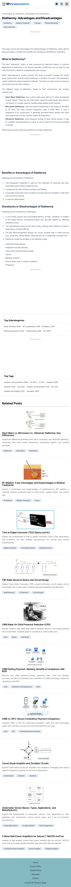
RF (15, 4)
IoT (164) (47, 331)
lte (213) (54, 387)
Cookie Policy (35, 870)
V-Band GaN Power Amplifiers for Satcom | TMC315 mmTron (33, 836)
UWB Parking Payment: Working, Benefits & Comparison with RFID (33, 670)
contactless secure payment (30, 731)
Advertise (35, 874)
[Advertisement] (35, 39)
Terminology (7, 14)
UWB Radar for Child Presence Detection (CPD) (26, 624)
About (35, 862)
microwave (33, 451)
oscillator (33, 776)
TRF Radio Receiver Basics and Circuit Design (25, 580)
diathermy (7, 23)
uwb (5, 637)
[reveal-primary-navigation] (67, 4)
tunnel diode (8, 776)
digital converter (10, 548)
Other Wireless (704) (12, 326)
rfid (38, 687)
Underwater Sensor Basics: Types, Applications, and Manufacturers (29, 809)
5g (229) (21, 387)
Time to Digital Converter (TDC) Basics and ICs (26, 532)
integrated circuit (46, 548)
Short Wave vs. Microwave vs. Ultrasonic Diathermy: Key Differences (31, 434)
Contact (35, 878)
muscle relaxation (51, 23)
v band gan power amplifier (14, 849)
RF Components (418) (31, 326)
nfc (13, 731)
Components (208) (33, 331)
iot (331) (33, 382)
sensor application (46, 826)
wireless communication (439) (16, 382)
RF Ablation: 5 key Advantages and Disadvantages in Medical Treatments (33, 484)
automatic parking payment (22, 687)
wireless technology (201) (14, 391)
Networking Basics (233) (14, 331)
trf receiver (24, 592)
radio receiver (9, 592)
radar (14, 637)
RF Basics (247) (48, 326)
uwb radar (25, 637)
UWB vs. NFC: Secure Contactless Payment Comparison (31, 718)
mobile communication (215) (38, 387)
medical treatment (23, 23)
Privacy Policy (35, 866)
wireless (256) (52, 382)
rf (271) (42, 382)
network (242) (10, 387)
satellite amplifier (51, 849)
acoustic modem (28, 826)
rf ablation (8, 500)
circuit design (38, 592)
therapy (37, 23)
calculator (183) (33, 391)
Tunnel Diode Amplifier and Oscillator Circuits (25, 763)
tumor (37, 500)
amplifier (21, 776)
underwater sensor (11, 826)
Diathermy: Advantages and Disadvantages (33, 14)
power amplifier (35, 849)
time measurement (28, 548)
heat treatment (9, 27)
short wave (20, 451)
